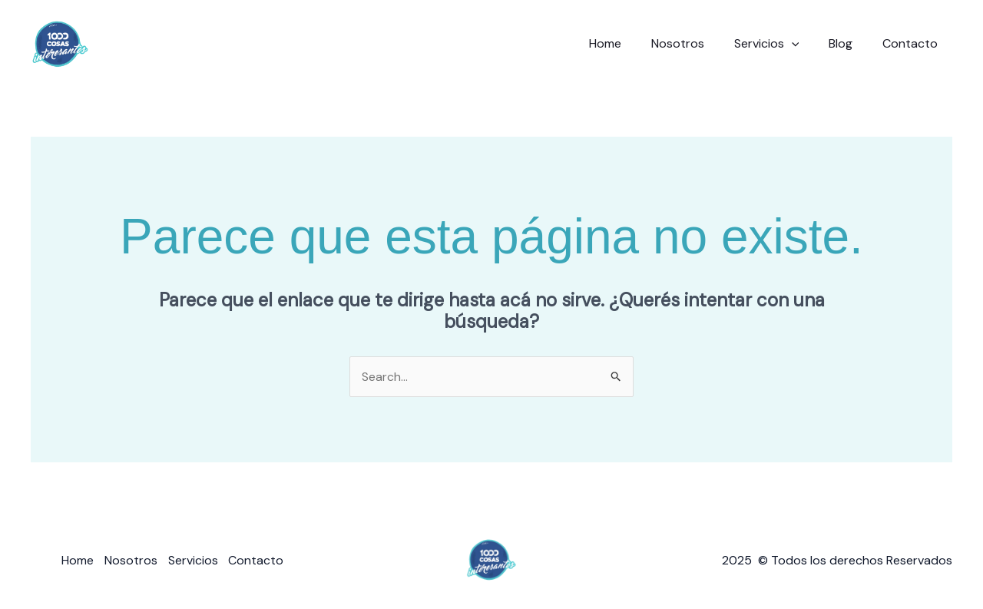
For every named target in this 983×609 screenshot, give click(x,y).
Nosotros (695, 43)
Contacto (912, 43)
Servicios (779, 44)
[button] (804, 44)
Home (628, 43)
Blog (848, 43)
